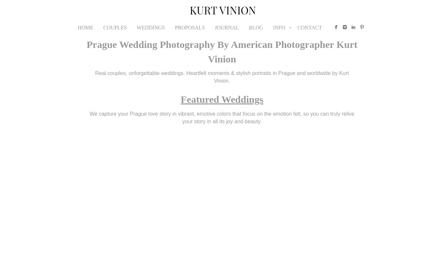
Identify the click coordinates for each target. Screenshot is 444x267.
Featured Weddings (222, 99)
